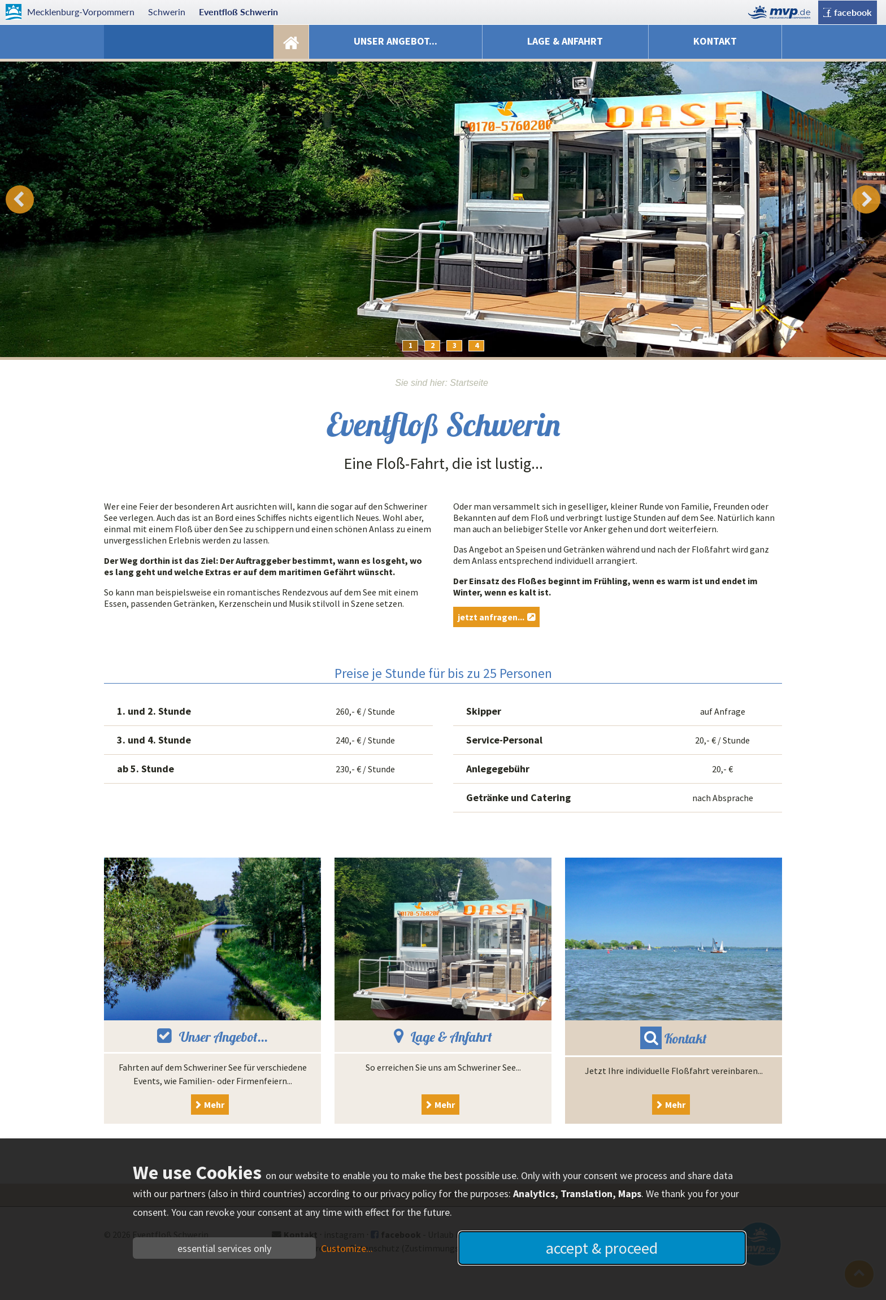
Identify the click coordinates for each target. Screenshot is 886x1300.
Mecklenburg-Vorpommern (80, 11)
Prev (20, 199)
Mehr (214, 1104)
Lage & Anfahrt (565, 40)
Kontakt (715, 40)
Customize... (347, 1248)
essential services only (224, 1248)
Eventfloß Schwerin (238, 11)
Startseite (291, 42)
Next (866, 199)
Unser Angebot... (395, 40)
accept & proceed (602, 1248)
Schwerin (166, 11)
